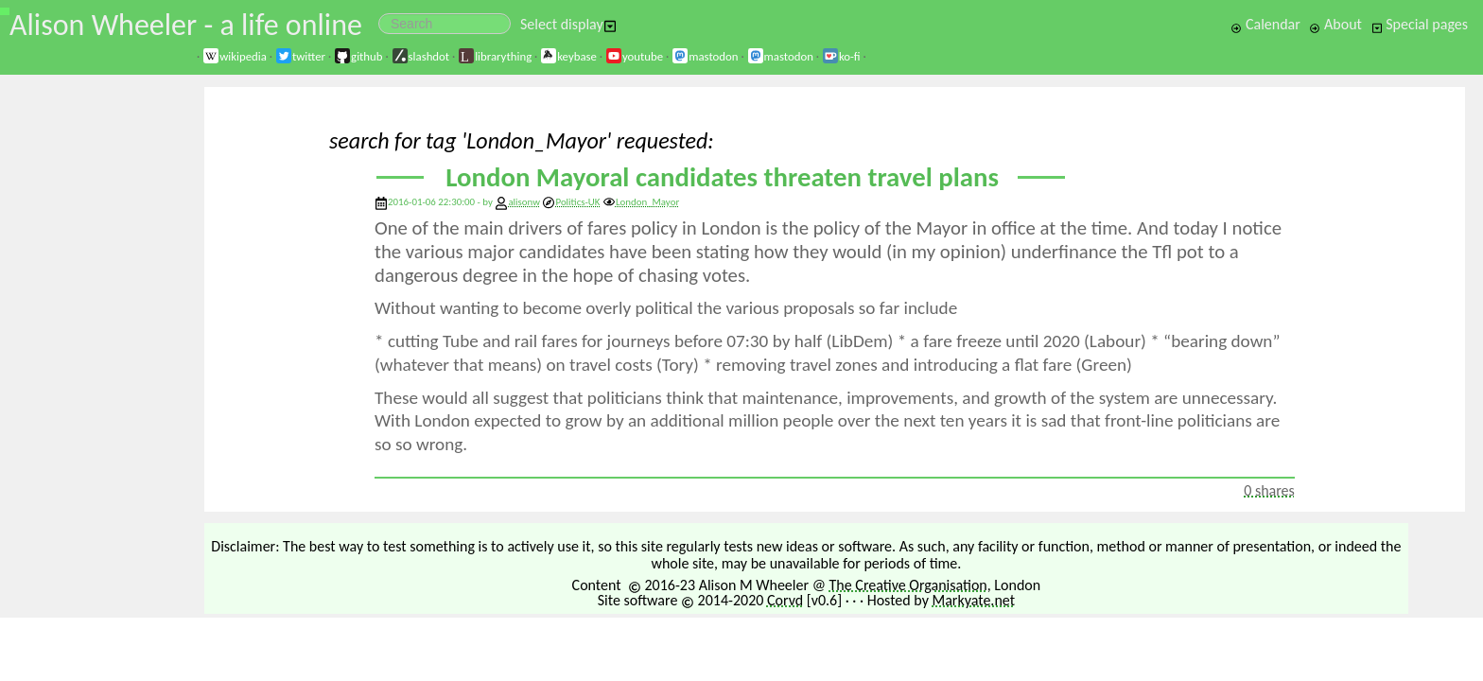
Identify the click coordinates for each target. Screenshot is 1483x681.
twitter (300, 56)
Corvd (785, 600)
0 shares (1269, 490)
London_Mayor (640, 202)
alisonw (524, 202)
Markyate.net (974, 600)
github (358, 56)
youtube (634, 56)
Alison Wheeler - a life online (185, 25)
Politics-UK (571, 202)
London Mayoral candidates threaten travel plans (722, 177)
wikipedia (234, 56)
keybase (568, 56)
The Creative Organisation (908, 585)
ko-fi (841, 56)
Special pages (1419, 24)
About (1335, 24)
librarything (495, 56)
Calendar (1265, 24)
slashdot (421, 56)
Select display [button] (568, 24)
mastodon (705, 56)
